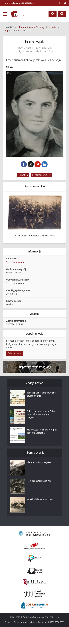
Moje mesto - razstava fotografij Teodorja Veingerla (42, 431)
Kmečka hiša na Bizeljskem (40, 499)
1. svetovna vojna (15, 261)
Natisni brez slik (41, 174)
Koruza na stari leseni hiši (39, 481)
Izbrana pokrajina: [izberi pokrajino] (18, 3)
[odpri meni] (5, 14)
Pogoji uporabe (21, 622)
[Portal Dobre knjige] (34, 605)
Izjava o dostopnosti (39, 622)
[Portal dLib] (34, 571)
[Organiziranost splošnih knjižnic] (34, 546)
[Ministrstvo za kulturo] (34, 534)
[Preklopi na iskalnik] (62, 14)
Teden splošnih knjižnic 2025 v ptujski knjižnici (41, 394)
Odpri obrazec (14, 353)
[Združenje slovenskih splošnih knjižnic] (35, 582)
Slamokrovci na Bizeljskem (39, 462)
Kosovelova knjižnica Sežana (39, 51)
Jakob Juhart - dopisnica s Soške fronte (34, 235)
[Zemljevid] (53, 14)
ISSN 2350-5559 (57, 622)
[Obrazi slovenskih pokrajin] (34, 594)
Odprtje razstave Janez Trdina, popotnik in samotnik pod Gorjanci (41, 414)
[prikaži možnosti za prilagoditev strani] (59, 3)
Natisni (23, 174)
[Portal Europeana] (34, 558)
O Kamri (8, 622)
